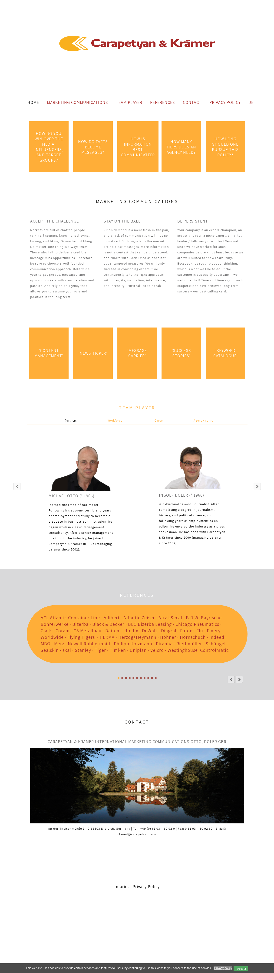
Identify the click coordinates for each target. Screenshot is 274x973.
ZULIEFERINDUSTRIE (130, 678)
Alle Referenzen (118, 678)
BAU (137, 678)
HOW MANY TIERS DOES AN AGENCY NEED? (181, 147)
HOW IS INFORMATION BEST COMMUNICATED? (138, 146)
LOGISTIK (156, 678)
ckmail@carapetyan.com (137, 834)
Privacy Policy (225, 102)
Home (33, 102)
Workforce (115, 421)
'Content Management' (48, 353)
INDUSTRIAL (126, 678)
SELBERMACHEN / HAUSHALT (144, 678)
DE (251, 102)
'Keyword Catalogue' (225, 353)
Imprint (122, 886)
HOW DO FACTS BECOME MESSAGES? (93, 147)
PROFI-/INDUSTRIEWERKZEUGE (133, 678)
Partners (71, 421)
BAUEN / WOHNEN (141, 678)
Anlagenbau (122, 678)
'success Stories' (181, 353)
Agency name (203, 421)
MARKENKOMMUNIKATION (152, 678)
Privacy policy (223, 968)
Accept (241, 968)
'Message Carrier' (137, 353)
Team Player (129, 102)
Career (159, 421)
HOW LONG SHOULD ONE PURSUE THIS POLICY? (225, 146)
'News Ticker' (92, 353)
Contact (192, 102)
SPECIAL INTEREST (148, 678)
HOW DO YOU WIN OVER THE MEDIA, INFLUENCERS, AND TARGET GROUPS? (48, 147)
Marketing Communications (77, 102)
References (162, 102)
